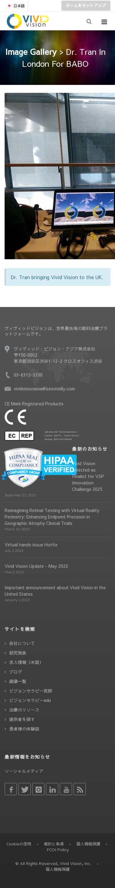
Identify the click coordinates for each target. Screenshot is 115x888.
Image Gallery (31, 51)
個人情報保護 (88, 844)
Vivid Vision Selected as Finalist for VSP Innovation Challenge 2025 (88, 476)
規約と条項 (54, 844)
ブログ (15, 672)
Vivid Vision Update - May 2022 (36, 566)
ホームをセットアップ (86, 5)
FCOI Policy (58, 849)
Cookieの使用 (18, 844)
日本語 (16, 5)
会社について (22, 643)
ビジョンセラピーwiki (30, 700)
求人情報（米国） (26, 662)
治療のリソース (24, 710)
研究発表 (17, 653)
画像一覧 (17, 681)
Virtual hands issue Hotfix (31, 544)
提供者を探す (22, 719)
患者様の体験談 (24, 729)
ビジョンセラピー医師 (30, 691)
